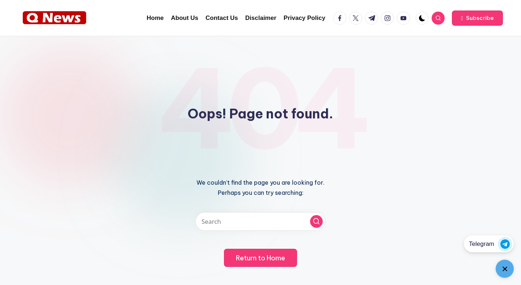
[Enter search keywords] (260, 221)
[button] (477, 18)
